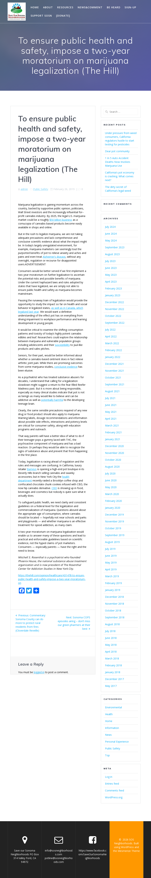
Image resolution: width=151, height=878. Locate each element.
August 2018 (112, 624)
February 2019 (113, 583)
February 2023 (113, 288)
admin (24, 189)
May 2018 (111, 644)
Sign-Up (130, 7)
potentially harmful (52, 400)
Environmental (113, 707)
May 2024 (111, 240)
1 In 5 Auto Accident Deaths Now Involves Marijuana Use (117, 161)
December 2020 (114, 446)
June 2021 (111, 405)
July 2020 (110, 473)
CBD (54, 488)
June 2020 (111, 480)
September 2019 (114, 535)
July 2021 (110, 398)
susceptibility (62, 345)
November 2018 (114, 603)
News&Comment (90, 7)
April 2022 (111, 336)
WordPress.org (113, 797)
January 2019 (112, 590)
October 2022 (113, 316)
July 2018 (110, 631)
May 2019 (111, 562)
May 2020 (111, 487)
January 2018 (112, 672)
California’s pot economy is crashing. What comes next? (119, 176)
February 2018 (113, 665)
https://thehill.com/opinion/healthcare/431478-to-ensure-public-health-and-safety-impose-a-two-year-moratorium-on (52, 579)
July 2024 (110, 226)
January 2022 (112, 357)
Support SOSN (41, 15)
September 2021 (114, 384)
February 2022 (113, 350)
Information (112, 728)
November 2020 (114, 453)
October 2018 (113, 610)
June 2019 (111, 555)
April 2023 (111, 281)
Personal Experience (117, 741)
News (108, 734)
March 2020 (112, 494)
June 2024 (111, 233)
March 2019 (112, 576)
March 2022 (112, 343)
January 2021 (112, 439)
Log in (108, 776)
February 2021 (113, 432)
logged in (39, 672)
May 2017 (111, 686)
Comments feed (114, 790)
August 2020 (112, 466)
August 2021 (112, 391)
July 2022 (110, 329)
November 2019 (114, 521)
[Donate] (63, 15)
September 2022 (114, 322)
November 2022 (114, 309)
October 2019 (113, 528)
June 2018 (111, 638)
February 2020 (113, 501)
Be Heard (113, 7)
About (48, 7)
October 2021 (113, 377)
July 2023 (110, 261)
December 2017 (114, 679)
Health (109, 714)
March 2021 (112, 425)
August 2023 (112, 254)
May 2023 (111, 274)
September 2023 (114, 247)
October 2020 (113, 459)
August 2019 (112, 542)
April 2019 (111, 569)
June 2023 (111, 268)
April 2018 (111, 651)
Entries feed (112, 783)
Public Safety (40, 189)
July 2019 (110, 549)
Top (107, 755)
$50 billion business (60, 219)
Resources (65, 7)
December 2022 (114, 302)
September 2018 (114, 617)
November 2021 (114, 370)
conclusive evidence (65, 366)
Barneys (32, 469)
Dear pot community (117, 151)
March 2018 (112, 658)
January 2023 (112, 295)
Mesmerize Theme (129, 851)
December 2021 (114, 364)
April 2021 (111, 418)
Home (35, 7)
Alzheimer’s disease (54, 256)
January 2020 (112, 507)
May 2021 (111, 411)
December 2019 (114, 514)
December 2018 (114, 596)
